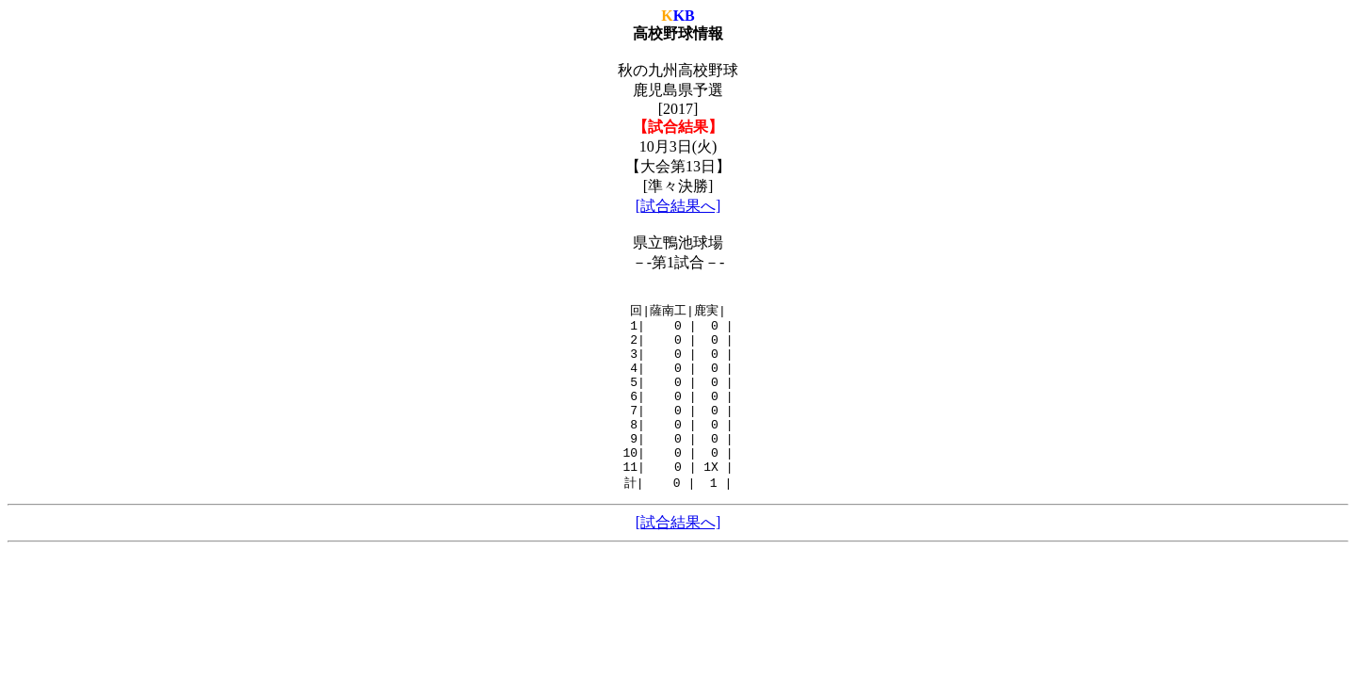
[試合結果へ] (678, 206)
